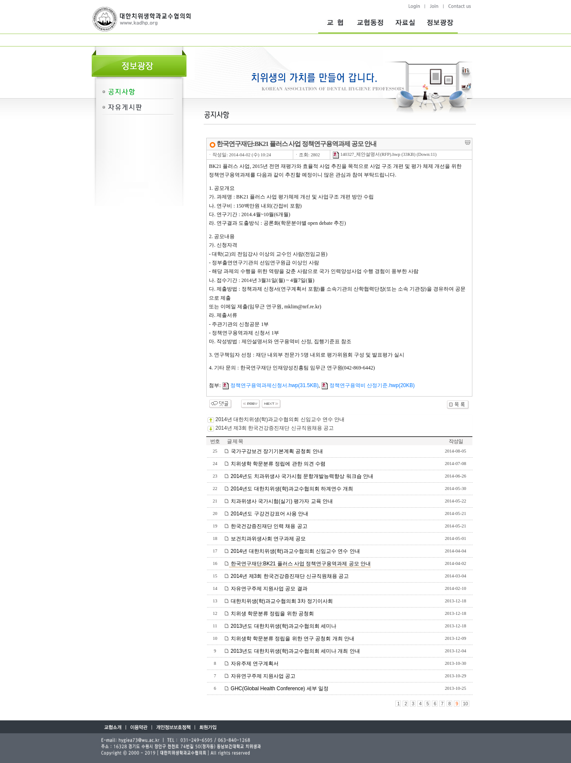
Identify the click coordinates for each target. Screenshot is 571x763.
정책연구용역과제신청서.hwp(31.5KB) (270, 385)
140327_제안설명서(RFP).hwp (366, 154)
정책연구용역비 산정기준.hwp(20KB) (368, 385)
